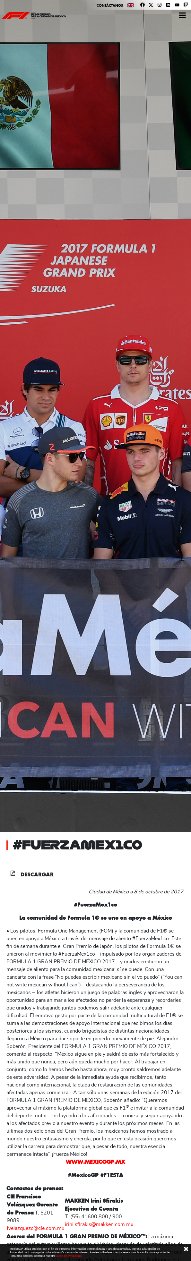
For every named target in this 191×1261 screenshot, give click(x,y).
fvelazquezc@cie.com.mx (35, 1228)
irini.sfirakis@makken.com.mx (99, 1224)
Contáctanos (110, 5)
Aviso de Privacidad (69, 1255)
